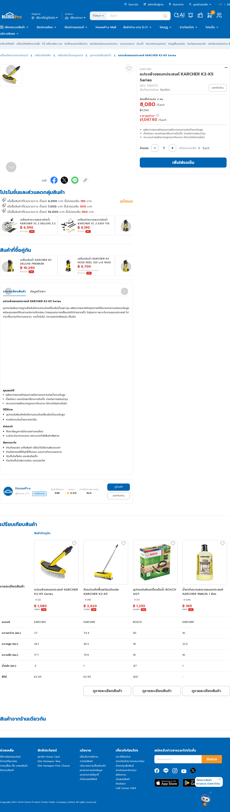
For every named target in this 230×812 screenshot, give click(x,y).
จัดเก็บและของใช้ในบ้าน (76, 43)
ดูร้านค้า (118, 487)
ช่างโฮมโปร (187, 27)
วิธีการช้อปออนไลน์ (10, 757)
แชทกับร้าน (119, 496)
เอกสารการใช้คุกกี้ (89, 775)
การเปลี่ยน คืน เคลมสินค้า (14, 766)
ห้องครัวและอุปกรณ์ (156, 43)
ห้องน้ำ (140, 43)
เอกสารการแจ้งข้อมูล (91, 770)
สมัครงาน (121, 775)
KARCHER (145, 69)
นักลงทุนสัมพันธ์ (125, 766)
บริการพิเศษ (7, 34)
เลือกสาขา (75, 18)
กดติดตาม (39, 493)
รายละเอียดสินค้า (14, 291)
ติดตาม (211, 759)
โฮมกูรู (164, 27)
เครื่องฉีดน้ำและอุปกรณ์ (70, 55)
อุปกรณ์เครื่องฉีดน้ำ (100, 55)
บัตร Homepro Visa (49, 761)
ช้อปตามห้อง (45, 27)
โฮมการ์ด (131, 4)
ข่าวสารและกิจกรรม (126, 770)
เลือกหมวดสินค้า (14, 27)
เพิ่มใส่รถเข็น (183, 162)
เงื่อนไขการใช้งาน (89, 757)
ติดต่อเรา (121, 784)
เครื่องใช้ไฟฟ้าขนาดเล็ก (28, 43)
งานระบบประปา (127, 43)
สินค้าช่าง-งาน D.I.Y (135, 27)
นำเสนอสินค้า (123, 779)
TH (220, 4)
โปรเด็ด (210, 27)
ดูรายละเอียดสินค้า (107, 690)
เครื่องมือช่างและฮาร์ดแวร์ (14, 55)
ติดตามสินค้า (7, 770)
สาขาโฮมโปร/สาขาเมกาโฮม (130, 761)
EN (228, 4)
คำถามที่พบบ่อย (8, 761)
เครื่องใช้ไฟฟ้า (7, 43)
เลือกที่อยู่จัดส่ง (45, 18)
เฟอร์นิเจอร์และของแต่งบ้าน (104, 43)
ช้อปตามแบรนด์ (74, 27)
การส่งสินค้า (86, 761)
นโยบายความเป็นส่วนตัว (93, 766)
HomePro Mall (106, 27)
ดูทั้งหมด (126, 201)
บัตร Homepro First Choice (54, 766)
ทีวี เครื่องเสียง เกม (52, 43)
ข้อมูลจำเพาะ (38, 291)
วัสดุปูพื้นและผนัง (176, 43)
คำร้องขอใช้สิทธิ (88, 779)
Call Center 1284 (126, 788)
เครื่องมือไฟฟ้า (43, 55)
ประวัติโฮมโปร (123, 757)
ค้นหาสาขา (176, 4)
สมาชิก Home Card (49, 757)
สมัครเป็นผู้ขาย (154, 4)
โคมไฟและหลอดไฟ (196, 43)
